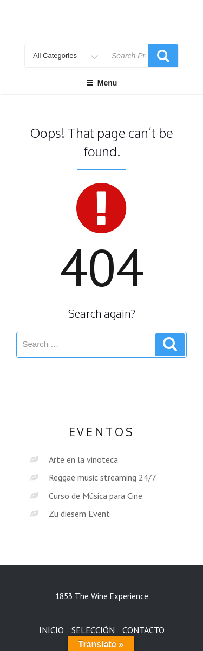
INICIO (51, 629)
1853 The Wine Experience (101, 596)
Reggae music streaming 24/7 (102, 477)
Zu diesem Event (79, 513)
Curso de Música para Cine (95, 495)
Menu (101, 82)
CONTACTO (143, 629)
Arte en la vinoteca (83, 459)
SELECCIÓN (93, 629)
